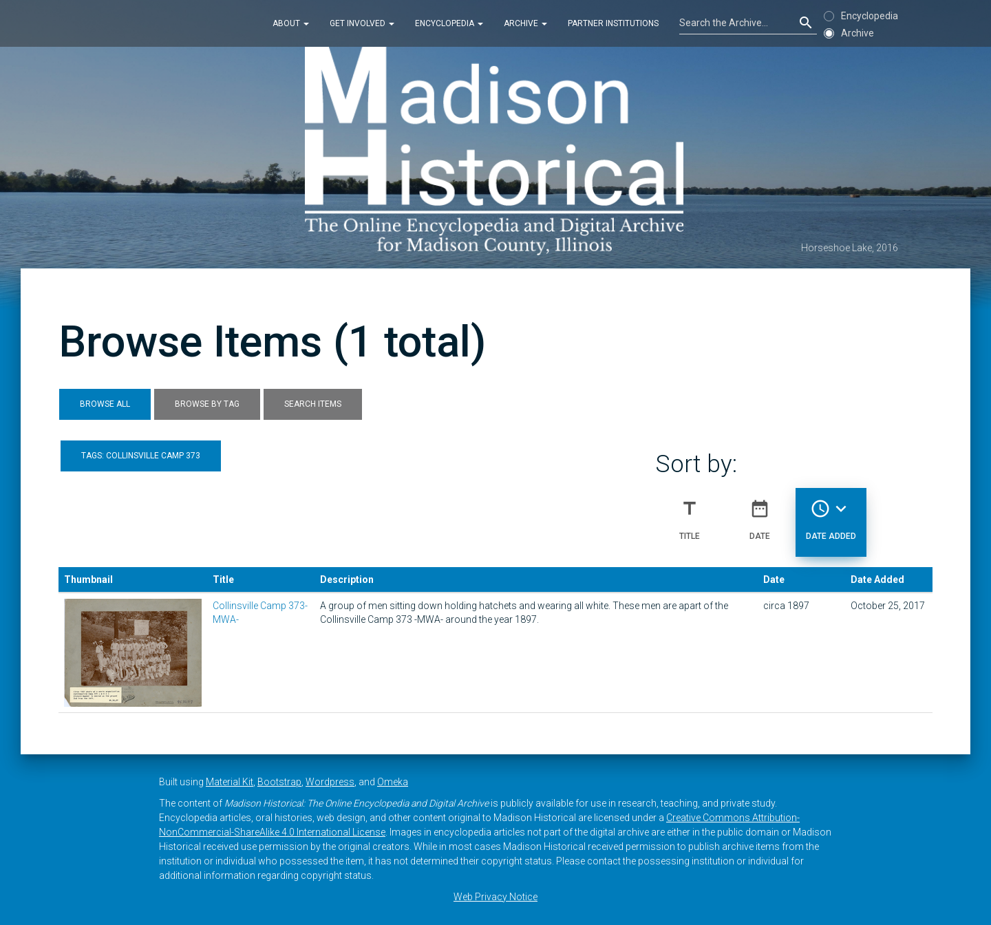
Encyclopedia (449, 23)
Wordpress (330, 781)
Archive (525, 23)
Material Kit (229, 781)
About (291, 23)
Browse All (105, 404)
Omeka (392, 781)
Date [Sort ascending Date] (759, 514)
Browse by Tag (207, 404)
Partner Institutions (613, 23)
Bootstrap (279, 781)
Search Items (312, 404)
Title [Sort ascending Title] (689, 514)
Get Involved (362, 23)
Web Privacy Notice (495, 896)
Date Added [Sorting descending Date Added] (831, 514)
